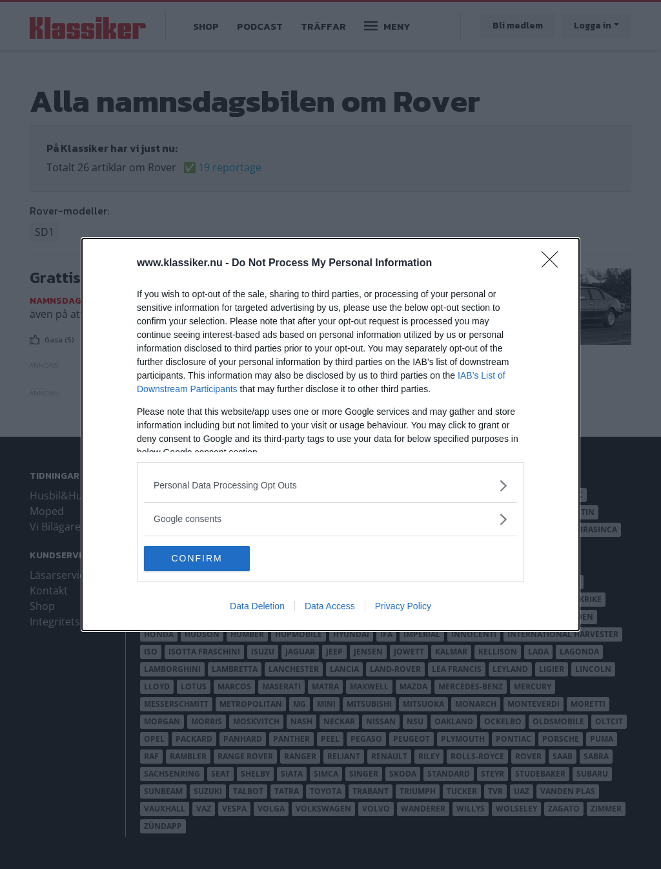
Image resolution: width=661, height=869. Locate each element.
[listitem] (330, 485)
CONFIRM (204, 559)
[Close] (554, 263)
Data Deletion (257, 607)
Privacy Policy (403, 607)
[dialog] (330, 434)
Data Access (330, 607)
